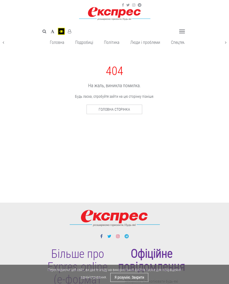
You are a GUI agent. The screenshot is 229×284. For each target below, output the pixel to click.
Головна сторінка (114, 109)
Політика (112, 42)
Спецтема (179, 42)
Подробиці (84, 42)
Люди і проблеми (145, 42)
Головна (57, 42)
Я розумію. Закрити (129, 277)
